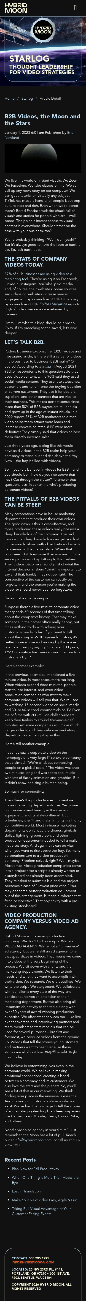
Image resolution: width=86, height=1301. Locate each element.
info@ (33, 1140)
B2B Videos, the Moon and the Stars (42, 120)
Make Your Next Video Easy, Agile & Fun (44, 1200)
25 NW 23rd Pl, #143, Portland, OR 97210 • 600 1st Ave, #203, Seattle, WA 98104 (41, 1273)
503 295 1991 (39, 1258)
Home (10, 98)
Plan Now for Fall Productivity (35, 1169)
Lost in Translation (26, 1191)
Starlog (27, 98)
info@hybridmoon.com (33, 1262)
